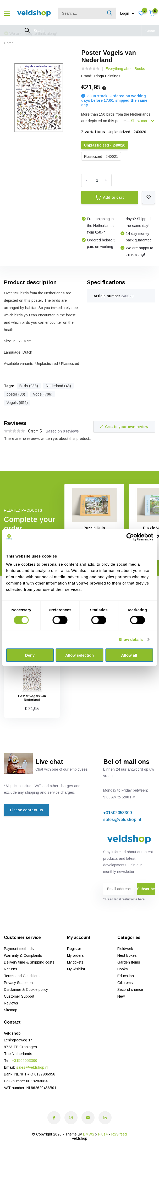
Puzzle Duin (94, 528)
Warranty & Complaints (23, 955)
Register (74, 949)
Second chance (130, 989)
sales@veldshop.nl (122, 819)
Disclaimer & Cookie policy (26, 989)
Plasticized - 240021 (101, 156)
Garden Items (128, 962)
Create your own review (124, 427)
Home (9, 43)
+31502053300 (117, 812)
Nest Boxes (127, 955)
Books (122, 969)
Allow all (129, 655)
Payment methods (19, 949)
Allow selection (79, 655)
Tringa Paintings (106, 76)
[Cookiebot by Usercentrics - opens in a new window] (130, 537)
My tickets (75, 962)
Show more (142, 121)
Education (125, 976)
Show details (131, 639)
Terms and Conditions (22, 976)
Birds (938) (28, 386)
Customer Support (19, 996)
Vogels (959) (17, 403)
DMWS (88, 1134)
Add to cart (109, 197)
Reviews (11, 1003)
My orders (75, 955)
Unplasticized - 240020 (104, 145)
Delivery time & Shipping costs (29, 962)
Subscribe (146, 889)
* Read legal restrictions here (124, 899)
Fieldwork (125, 949)
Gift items (125, 983)
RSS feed (119, 1134)
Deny (30, 655)
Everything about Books (125, 69)
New (121, 996)
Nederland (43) (58, 386)
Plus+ (103, 1134)
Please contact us (26, 810)
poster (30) (16, 394)
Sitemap (10, 1010)
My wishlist (76, 969)
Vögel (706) (42, 394)
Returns (10, 969)
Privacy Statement (19, 983)
